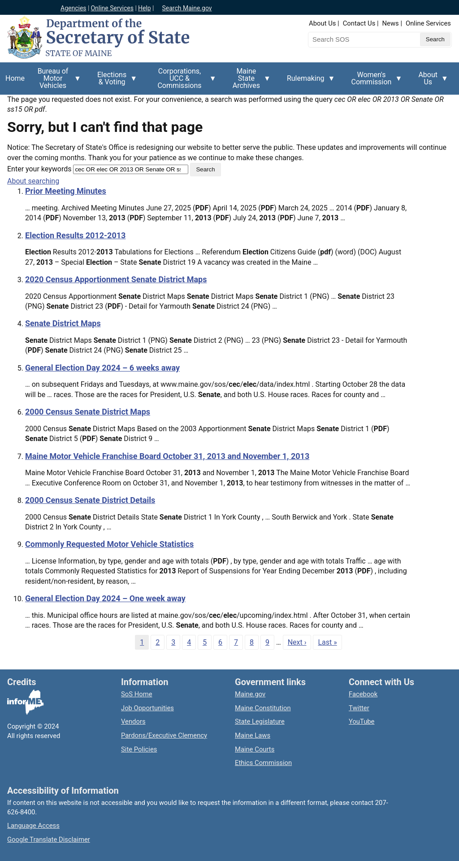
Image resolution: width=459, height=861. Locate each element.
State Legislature (260, 721)
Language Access (33, 826)
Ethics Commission (263, 763)
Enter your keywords (39, 169)
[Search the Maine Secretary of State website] (355, 39)
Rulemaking (308, 83)
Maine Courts (254, 749)
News (390, 23)
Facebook (363, 694)
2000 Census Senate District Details (90, 500)
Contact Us (359, 23)
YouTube (361, 721)
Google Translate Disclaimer (48, 839)
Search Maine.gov (187, 8)
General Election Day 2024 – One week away (105, 598)
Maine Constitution (263, 708)
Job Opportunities (147, 708)
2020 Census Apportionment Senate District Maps (116, 279)
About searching (33, 181)
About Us (322, 23)
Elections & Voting (114, 81)
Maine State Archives (249, 81)
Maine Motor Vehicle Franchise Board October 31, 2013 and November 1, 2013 (167, 456)
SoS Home (136, 694)
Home (15, 78)
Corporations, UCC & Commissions (182, 81)
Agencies (74, 8)
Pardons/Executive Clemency (164, 735)
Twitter (359, 708)
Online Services (112, 8)
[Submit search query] (435, 39)
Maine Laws (252, 735)
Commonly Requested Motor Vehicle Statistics (109, 544)
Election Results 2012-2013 (75, 235)
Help (144, 8)
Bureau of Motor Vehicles (55, 81)
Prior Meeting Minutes (65, 191)
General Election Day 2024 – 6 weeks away (102, 367)
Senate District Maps (63, 323)
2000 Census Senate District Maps (87, 411)
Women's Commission (374, 81)
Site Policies (139, 749)
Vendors (133, 721)
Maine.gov (250, 694)
